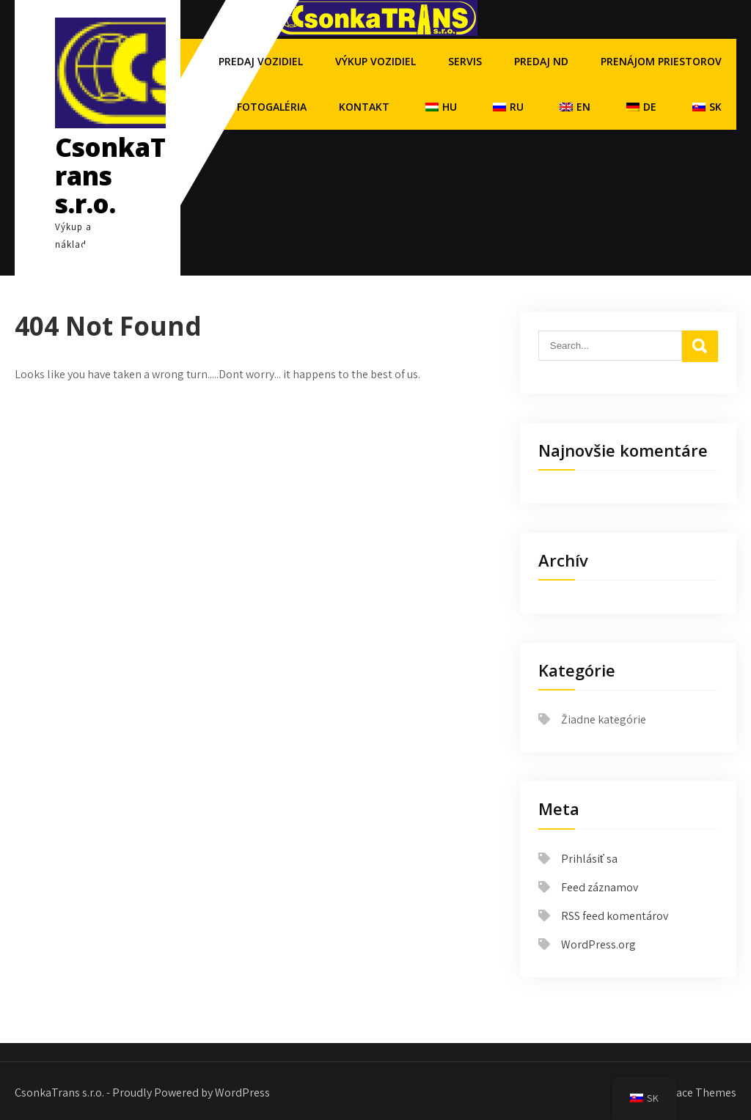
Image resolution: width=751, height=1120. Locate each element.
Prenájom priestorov (661, 61)
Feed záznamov (599, 887)
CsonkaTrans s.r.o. (110, 175)
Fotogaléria (272, 107)
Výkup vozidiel (375, 61)
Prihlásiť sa (589, 858)
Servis (465, 61)
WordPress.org (598, 944)
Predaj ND (541, 61)
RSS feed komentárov (614, 916)
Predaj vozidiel (261, 61)
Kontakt (364, 107)
